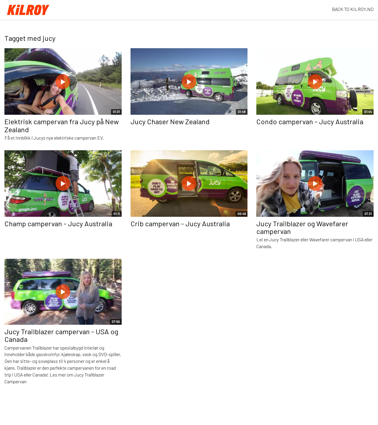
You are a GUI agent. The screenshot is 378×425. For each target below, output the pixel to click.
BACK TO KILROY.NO (353, 9)
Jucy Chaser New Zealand (170, 121)
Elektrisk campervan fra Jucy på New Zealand (61, 125)
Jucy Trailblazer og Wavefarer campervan (302, 227)
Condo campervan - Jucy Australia (309, 121)
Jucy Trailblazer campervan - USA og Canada (61, 335)
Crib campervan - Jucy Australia (180, 223)
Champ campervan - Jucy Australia (58, 223)
